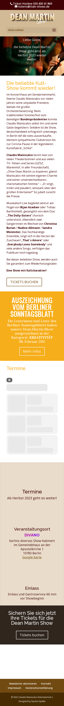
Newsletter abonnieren (23, 683)
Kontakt (46, 683)
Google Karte (32, 557)
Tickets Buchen (24, 282)
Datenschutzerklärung (39, 688)
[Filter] (9, 380)
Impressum (14, 688)
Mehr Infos (32, 351)
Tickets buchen (32, 635)
